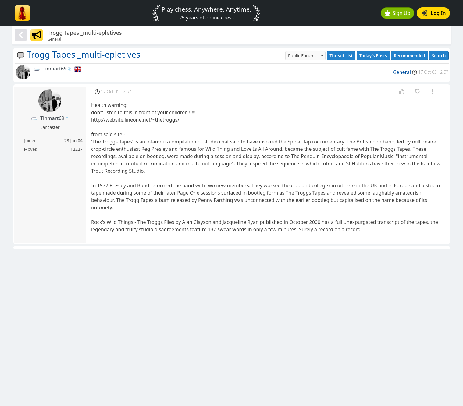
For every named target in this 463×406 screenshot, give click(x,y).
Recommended (409, 55)
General (402, 72)
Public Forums (302, 55)
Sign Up (397, 13)
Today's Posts (373, 55)
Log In (434, 13)
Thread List (341, 55)
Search (439, 55)
